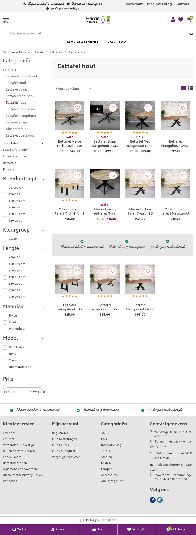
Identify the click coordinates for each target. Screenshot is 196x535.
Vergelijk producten (66, 457)
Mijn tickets (60, 445)
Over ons (9, 433)
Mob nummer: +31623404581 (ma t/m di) (171, 456)
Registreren (60, 433)
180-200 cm (17, 220)
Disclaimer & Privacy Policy (22, 475)
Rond (12, 354)
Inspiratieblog (159, 4)
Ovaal (13, 360)
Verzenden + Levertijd (18, 445)
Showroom (134, 4)
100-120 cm (17, 194)
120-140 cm (17, 201)
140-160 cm (17, 207)
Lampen (107, 469)
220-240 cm (17, 297)
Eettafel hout (78, 52)
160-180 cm (17, 214)
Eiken (13, 315)
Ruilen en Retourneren (19, 451)
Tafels (39, 52)
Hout (12, 322)
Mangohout (17, 329)
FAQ (104, 439)
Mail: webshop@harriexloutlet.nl (171, 467)
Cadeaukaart (12, 457)
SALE (104, 433)
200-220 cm (17, 290)
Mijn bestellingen (64, 439)
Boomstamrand (20, 367)
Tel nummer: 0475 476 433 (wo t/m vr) (171, 444)
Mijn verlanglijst (63, 451)
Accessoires (109, 475)
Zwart (13, 239)
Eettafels (56, 52)
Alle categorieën (113, 481)
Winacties (10, 481)
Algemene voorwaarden (20, 469)
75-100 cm (16, 188)
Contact (182, 4)
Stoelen (106, 457)
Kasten (106, 463)
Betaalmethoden (15, 463)
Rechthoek (16, 347)
